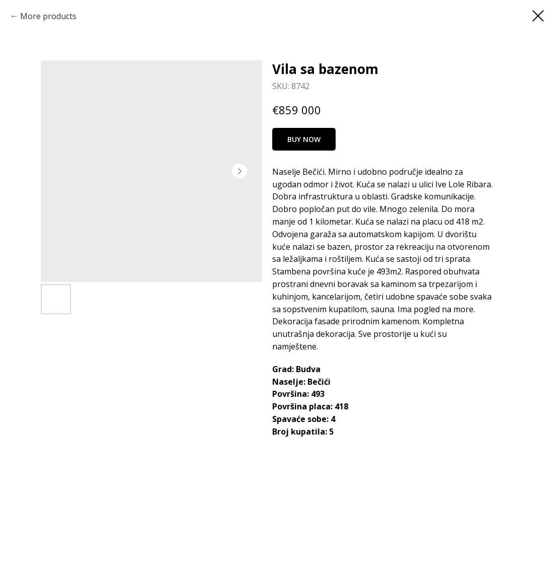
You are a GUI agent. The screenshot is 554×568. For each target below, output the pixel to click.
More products (48, 16)
